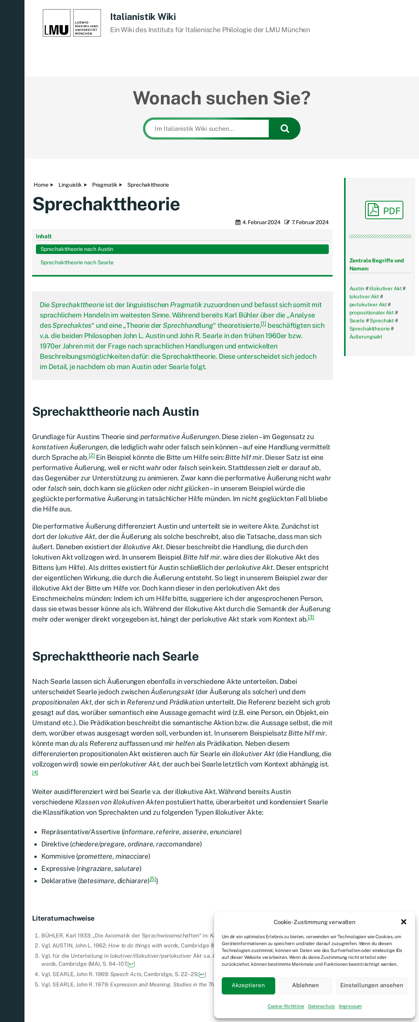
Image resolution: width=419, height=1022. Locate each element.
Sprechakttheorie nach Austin (375, 387)
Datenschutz (321, 1006)
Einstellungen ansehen (371, 985)
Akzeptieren (248, 985)
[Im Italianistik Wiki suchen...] (207, 128)
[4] (35, 709)
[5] (153, 816)
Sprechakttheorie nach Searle (375, 409)
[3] (311, 554)
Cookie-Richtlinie (286, 1006)
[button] (404, 922)
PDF (384, 209)
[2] (92, 392)
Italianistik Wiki (143, 16)
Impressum (350, 1006)
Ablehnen (305, 985)
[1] (263, 260)
